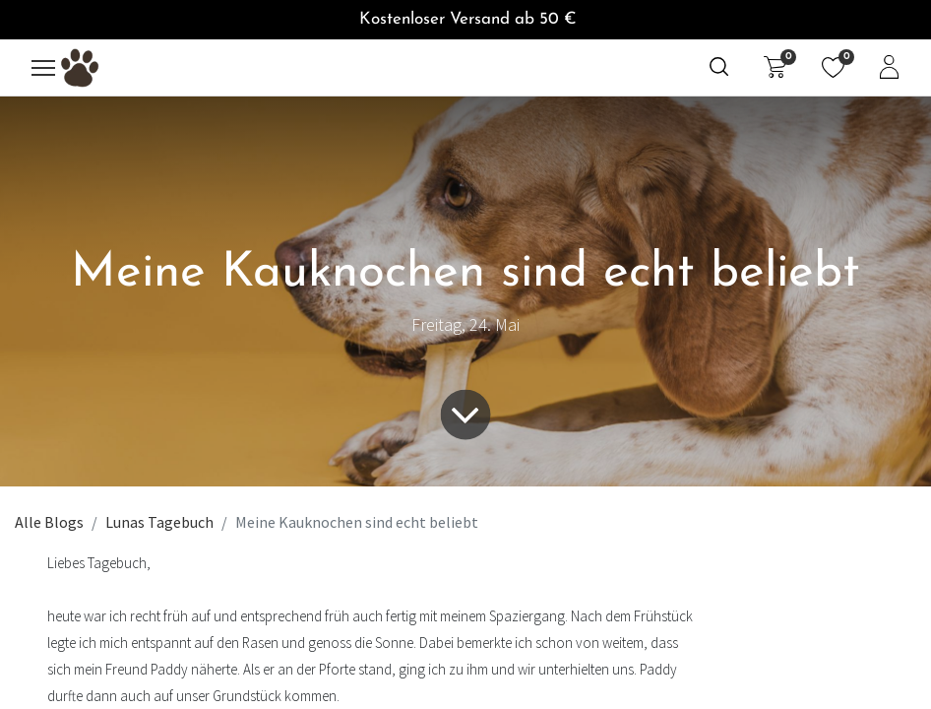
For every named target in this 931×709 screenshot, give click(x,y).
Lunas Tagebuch (159, 522)
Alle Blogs (49, 522)
